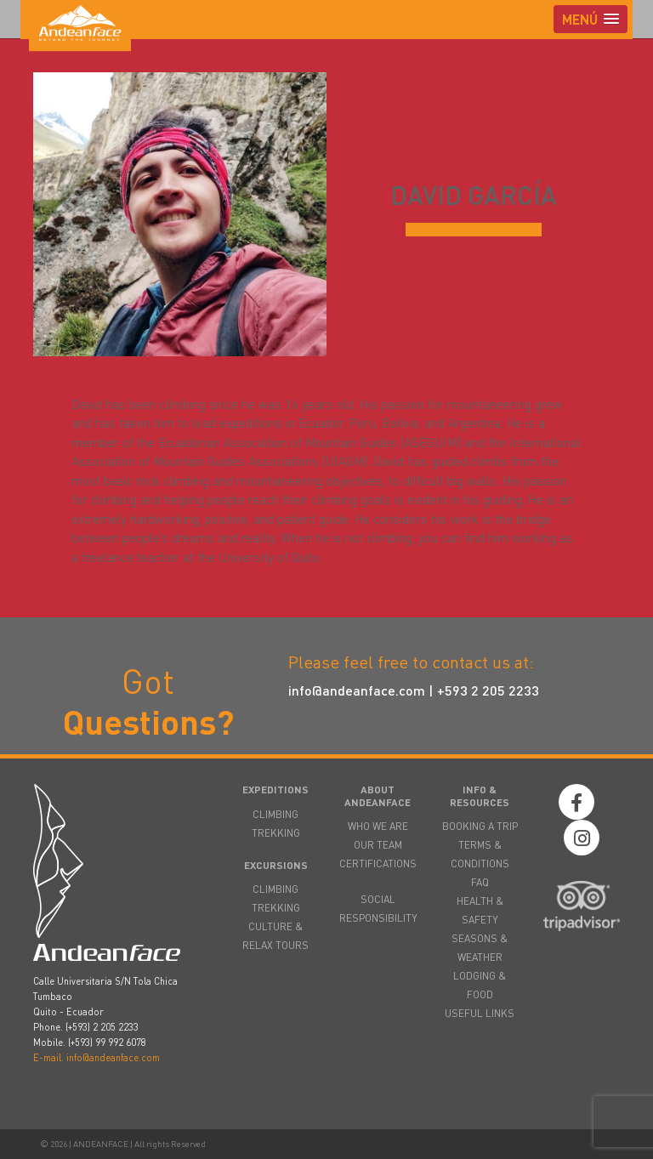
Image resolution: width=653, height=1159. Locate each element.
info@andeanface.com (356, 690)
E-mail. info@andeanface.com (96, 1058)
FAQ (480, 882)
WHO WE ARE (378, 826)
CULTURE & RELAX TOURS (275, 936)
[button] (590, 19)
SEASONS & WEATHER (479, 947)
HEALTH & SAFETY (480, 910)
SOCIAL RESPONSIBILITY (377, 908)
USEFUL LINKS (479, 1013)
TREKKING (276, 833)
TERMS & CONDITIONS (480, 854)
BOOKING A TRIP (480, 826)
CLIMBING (275, 814)
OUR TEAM (378, 844)
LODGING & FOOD (479, 985)
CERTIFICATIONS (377, 863)
